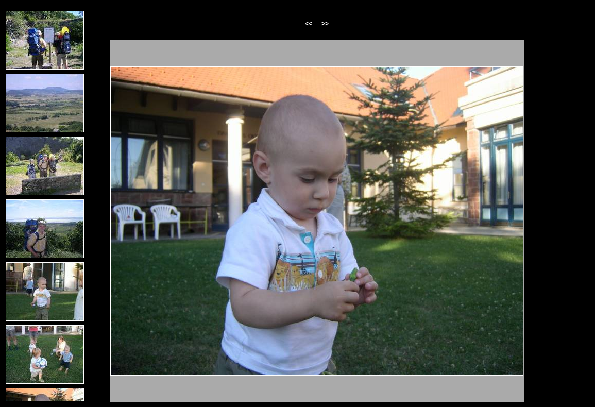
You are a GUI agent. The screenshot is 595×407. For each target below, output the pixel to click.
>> (325, 23)
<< (308, 23)
